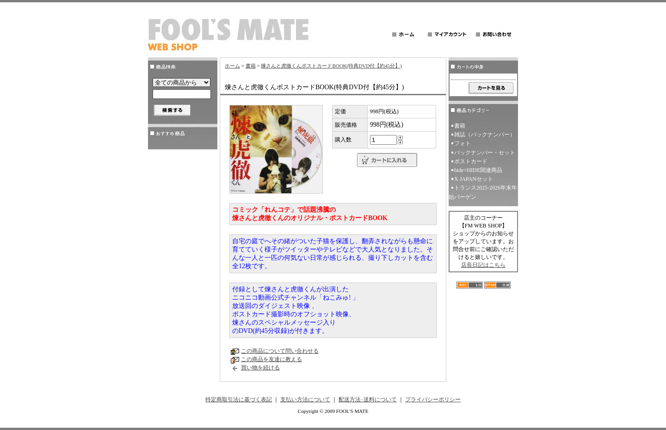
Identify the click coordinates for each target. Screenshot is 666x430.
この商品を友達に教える (271, 359)
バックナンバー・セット (484, 152)
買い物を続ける (260, 367)
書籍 (251, 65)
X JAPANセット (473, 179)
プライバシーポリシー (433, 399)
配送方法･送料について (368, 399)
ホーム (232, 65)
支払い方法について (305, 399)
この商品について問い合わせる (280, 351)
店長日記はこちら (483, 265)
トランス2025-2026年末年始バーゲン (483, 192)
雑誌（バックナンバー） (484, 134)
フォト (462, 143)
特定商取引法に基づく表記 (238, 399)
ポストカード (470, 161)
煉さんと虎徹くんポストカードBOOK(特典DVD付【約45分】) (331, 65)
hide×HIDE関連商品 (478, 170)
